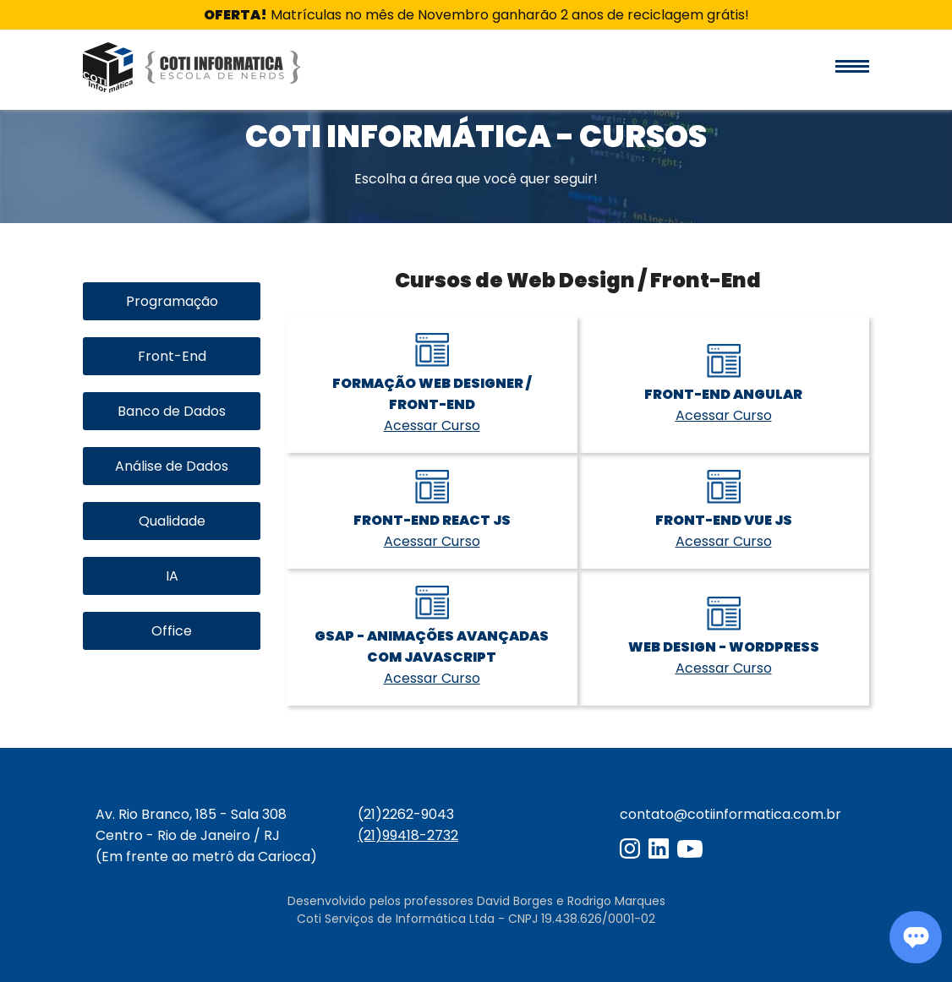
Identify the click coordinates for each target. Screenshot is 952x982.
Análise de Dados (171, 466)
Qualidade (172, 521)
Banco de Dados (172, 411)
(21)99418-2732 (408, 835)
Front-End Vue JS (723, 520)
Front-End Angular (723, 394)
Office (171, 631)
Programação (172, 301)
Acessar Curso (432, 425)
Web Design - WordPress (723, 647)
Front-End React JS (432, 520)
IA (172, 576)
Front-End (172, 356)
